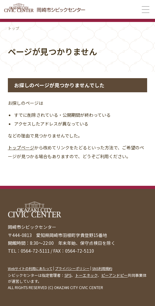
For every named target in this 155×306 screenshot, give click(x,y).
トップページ (21, 147)
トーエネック (86, 275)
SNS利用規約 (102, 268)
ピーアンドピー (114, 275)
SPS (67, 275)
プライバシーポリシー (72, 268)
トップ (13, 28)
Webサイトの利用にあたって (30, 268)
